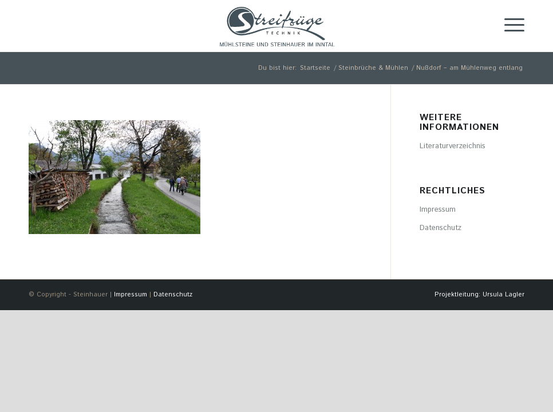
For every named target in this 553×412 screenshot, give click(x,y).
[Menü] (508, 26)
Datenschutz (440, 228)
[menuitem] (476, 295)
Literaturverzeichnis (452, 146)
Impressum (438, 209)
